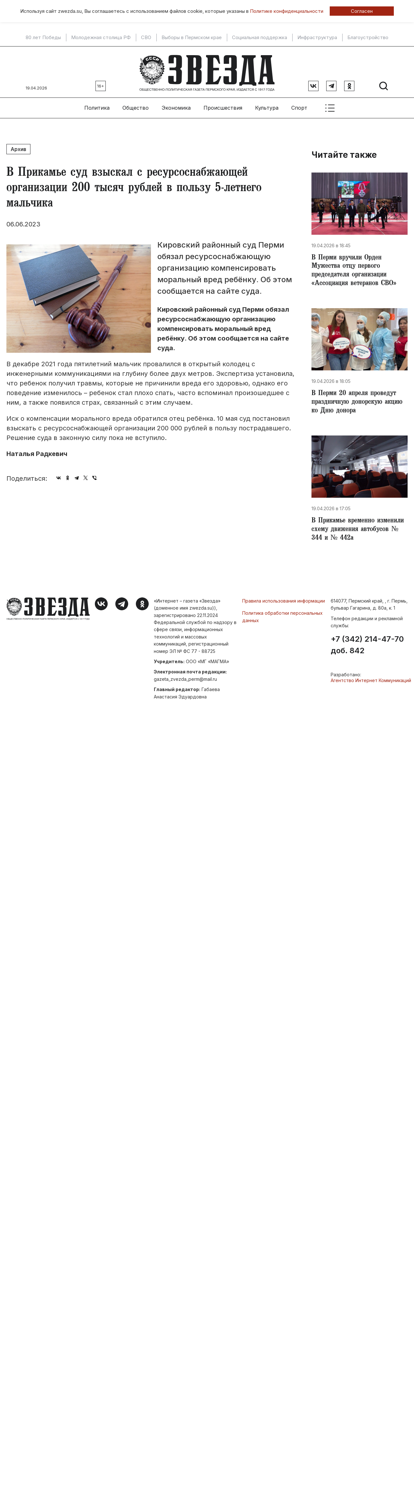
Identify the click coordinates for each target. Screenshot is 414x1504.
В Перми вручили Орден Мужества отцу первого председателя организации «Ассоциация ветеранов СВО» (356, 270)
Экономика (176, 106)
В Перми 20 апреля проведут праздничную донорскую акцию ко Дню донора (355, 402)
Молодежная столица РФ (101, 37)
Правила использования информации (283, 602)
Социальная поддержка (259, 37)
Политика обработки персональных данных (282, 618)
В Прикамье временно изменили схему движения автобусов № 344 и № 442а (355, 531)
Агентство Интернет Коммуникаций (371, 682)
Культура (266, 106)
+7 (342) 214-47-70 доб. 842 (367, 646)
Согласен (362, 11)
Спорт (299, 106)
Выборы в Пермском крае (191, 37)
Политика (97, 106)
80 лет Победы (43, 37)
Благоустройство (367, 37)
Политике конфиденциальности (286, 11)
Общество (135, 106)
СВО (146, 37)
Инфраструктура (317, 37)
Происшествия (222, 106)
